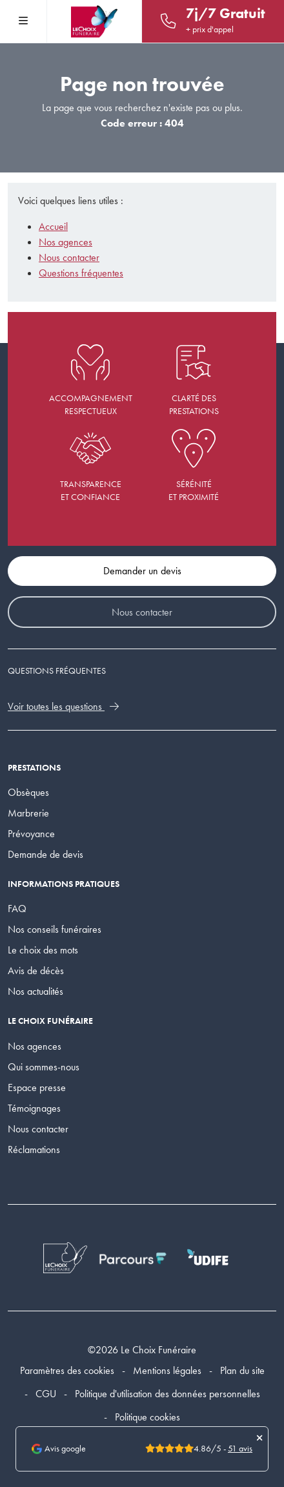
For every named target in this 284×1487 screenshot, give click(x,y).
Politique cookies (147, 1417)
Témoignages (34, 1108)
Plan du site (242, 1370)
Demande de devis (45, 854)
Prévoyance (31, 833)
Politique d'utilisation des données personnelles (167, 1393)
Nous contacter (69, 257)
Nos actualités (35, 991)
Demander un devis (142, 570)
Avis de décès (36, 970)
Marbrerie (28, 813)
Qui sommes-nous (43, 1067)
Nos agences (65, 242)
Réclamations (34, 1149)
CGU (46, 1393)
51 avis (240, 1448)
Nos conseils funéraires (54, 929)
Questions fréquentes (81, 273)
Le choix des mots (43, 950)
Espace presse (37, 1087)
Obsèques (28, 792)
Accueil (53, 226)
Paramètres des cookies (67, 1370)
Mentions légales (167, 1370)
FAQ (17, 908)
